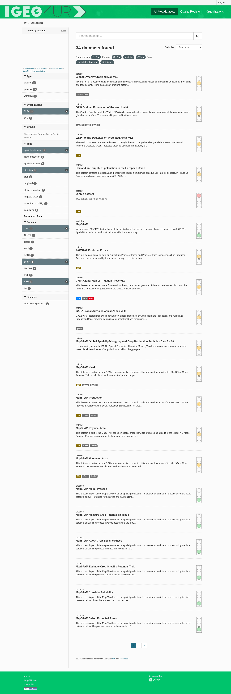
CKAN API (29, 684)
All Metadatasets (164, 11)
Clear (63, 31)
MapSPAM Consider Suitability (94, 592)
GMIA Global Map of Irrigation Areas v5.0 (100, 280)
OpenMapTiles (57, 68)
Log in (221, 2)
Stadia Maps (29, 68)
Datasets (37, 22)
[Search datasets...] (135, 36)
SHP (78, 298)
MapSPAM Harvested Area (92, 458)
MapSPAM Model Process (91, 489)
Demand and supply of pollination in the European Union (110, 168)
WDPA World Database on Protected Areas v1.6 (104, 137)
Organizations (215, 11)
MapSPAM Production (89, 397)
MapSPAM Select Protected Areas (96, 618)
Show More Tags (33, 216)
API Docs (124, 659)
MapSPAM (82, 224)
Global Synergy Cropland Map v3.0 (97, 77)
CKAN (154, 680)
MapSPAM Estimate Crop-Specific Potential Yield (105, 566)
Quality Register (190, 11)
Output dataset (85, 194)
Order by (169, 47)
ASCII (88, 125)
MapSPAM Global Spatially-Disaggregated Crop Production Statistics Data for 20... (126, 341)
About (27, 676)
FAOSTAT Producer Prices (92, 250)
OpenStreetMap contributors (34, 71)
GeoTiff (80, 95)
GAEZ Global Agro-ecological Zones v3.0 (101, 311)
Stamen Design (43, 68)
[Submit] (197, 36)
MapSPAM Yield (85, 367)
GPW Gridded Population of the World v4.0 (102, 107)
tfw (86, 95)
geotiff (79, 329)
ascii (85, 298)
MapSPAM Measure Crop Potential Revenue (102, 514)
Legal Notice (30, 680)
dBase (85, 385)
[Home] (25, 22)
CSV (78, 155)
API (113, 659)
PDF (91, 298)
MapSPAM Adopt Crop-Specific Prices (99, 540)
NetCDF (80, 125)
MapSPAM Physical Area (91, 428)
